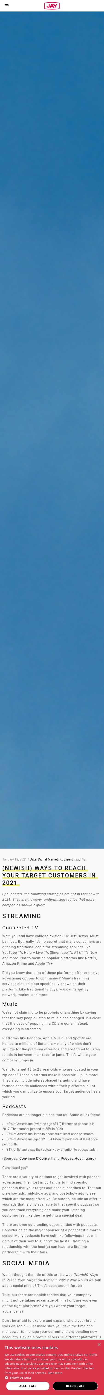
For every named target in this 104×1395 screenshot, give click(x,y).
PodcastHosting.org (78, 1158)
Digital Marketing (50, 859)
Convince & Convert (35, 1158)
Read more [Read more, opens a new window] (55, 1373)
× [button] (99, 1345)
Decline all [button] (75, 1386)
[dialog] (52, 1367)
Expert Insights (74, 859)
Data (33, 859)
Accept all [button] (27, 1386)
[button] (52, 1377)
